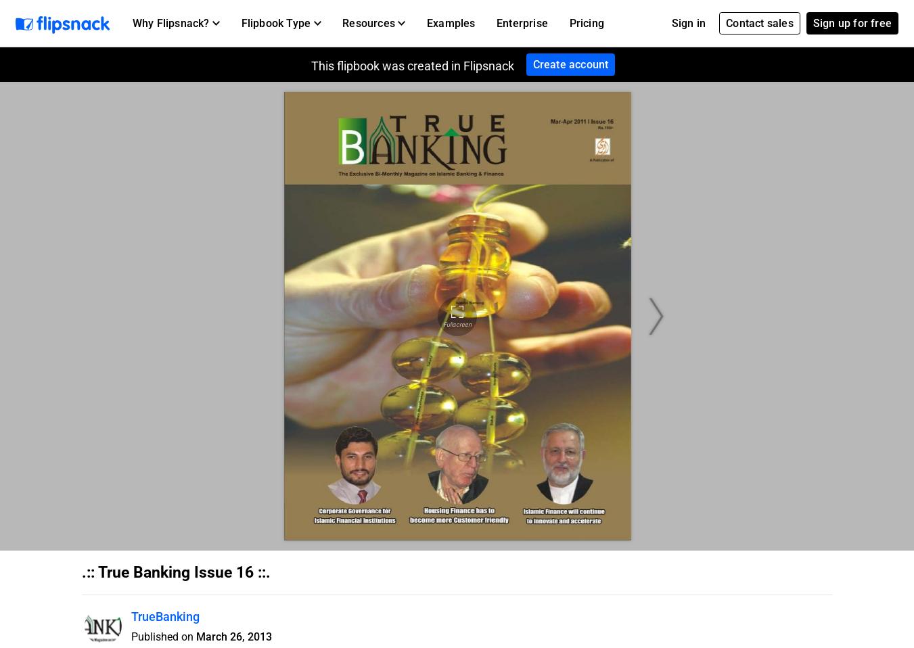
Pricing (587, 23)
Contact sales (760, 23)
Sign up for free (852, 23)
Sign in (689, 23)
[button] (176, 24)
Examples (451, 23)
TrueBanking (165, 616)
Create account (571, 64)
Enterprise (522, 23)
